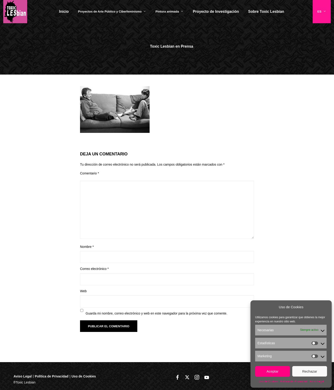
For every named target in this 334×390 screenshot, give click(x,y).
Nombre (87, 247)
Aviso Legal (316, 381)
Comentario (89, 173)
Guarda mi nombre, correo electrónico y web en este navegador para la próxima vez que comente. (156, 313)
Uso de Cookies (268, 381)
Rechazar (309, 371)
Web (83, 291)
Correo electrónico (94, 269)
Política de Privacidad (293, 381)
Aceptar (273, 371)
